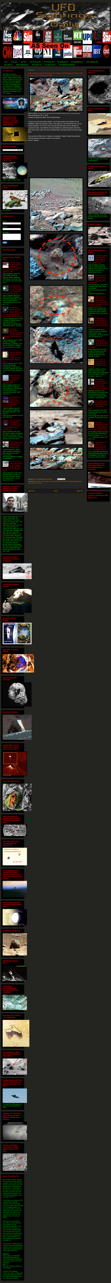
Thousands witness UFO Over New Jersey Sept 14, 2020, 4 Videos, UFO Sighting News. (98, 259)
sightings (76, 481)
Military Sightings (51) (22, 64)
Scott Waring (66, 481)
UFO (37, 483)
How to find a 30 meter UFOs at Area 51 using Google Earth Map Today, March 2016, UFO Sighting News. (13, 466)
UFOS (39, 483)
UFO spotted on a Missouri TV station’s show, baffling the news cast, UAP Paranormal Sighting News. (12, 401)
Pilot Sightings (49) (62, 62)
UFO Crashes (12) (36, 64)
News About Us (8, 64)
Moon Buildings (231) (77, 62)
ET (49, 481)
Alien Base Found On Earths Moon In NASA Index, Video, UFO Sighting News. (98, 404)
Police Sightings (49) (92, 62)
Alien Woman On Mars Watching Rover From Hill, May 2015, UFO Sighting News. (97, 279)
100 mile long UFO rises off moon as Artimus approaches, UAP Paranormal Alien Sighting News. (12, 357)
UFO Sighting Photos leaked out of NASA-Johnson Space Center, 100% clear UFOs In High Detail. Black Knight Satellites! (98, 384)
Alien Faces (14, 62)
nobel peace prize (55, 481)
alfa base (35, 481)
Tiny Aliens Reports (50, 64)
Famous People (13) (35, 62)
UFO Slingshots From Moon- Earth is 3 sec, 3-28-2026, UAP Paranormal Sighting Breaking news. (13, 289)
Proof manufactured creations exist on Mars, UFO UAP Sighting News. (16, 444)
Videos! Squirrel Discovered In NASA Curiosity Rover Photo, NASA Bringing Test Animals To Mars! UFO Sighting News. (98, 301)
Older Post (80, 491)
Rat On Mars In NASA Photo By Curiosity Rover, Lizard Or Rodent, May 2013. (97, 363)
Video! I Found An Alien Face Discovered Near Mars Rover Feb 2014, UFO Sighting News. (97, 446)
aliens (42, 481)
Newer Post (31, 491)
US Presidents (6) (49, 62)
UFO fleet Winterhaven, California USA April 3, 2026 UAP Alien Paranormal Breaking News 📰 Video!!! (12, 333)
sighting (72, 481)
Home (6, 62)
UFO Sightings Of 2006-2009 (67, 64)
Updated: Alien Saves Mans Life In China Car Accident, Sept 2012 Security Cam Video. (98, 343)
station (33, 483)
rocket (61, 481)
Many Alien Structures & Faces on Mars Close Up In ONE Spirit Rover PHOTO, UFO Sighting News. (98, 426)
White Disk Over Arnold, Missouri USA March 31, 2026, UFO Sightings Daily (11, 379)
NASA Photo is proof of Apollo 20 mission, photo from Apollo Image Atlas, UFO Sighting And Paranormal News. (98, 323)
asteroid (46, 481)
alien (39, 481)
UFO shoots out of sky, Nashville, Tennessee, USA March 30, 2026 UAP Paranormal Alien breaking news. (12, 425)
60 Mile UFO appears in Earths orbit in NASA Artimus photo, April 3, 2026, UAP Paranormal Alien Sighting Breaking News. (12, 312)
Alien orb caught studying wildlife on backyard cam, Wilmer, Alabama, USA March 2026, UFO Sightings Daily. (12, 267)
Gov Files (23, 62)
